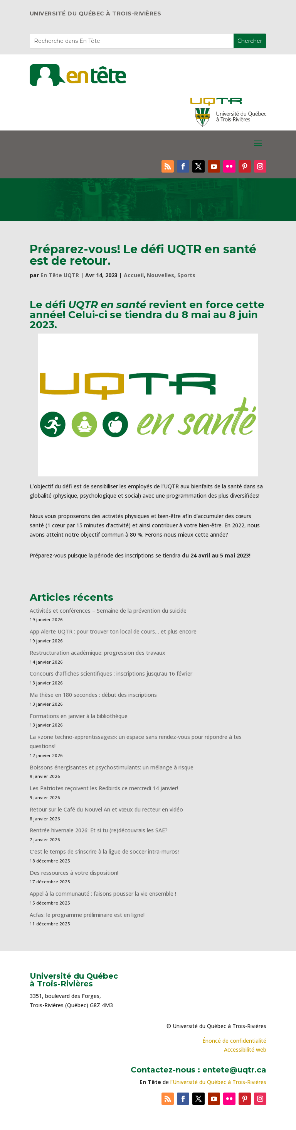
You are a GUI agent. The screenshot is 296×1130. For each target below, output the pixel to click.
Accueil (134, 275)
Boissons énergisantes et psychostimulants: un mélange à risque (111, 767)
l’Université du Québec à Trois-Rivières (218, 1082)
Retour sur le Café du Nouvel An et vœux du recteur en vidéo (106, 809)
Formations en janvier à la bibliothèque (79, 716)
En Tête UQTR (59, 275)
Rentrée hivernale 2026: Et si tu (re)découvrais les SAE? (99, 830)
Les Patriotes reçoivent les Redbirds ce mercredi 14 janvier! (104, 788)
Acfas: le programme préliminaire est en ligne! (87, 914)
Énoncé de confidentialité (234, 1040)
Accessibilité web (245, 1049)
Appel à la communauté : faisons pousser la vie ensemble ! (103, 893)
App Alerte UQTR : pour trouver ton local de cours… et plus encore (113, 631)
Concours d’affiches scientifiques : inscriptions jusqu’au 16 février (111, 673)
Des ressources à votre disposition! (75, 872)
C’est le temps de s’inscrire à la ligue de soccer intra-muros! (104, 851)
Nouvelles (160, 275)
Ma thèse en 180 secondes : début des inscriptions (93, 694)
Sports (186, 275)
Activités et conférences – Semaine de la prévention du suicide (108, 610)
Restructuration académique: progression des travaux (97, 652)
